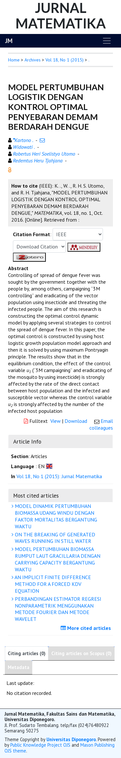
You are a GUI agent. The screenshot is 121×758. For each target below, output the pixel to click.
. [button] (88, 60)
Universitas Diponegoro (71, 739)
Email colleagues (101, 424)
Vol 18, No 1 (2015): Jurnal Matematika (59, 476)
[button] (9, 169)
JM (9, 41)
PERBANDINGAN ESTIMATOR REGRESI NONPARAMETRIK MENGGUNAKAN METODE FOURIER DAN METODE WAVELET (57, 609)
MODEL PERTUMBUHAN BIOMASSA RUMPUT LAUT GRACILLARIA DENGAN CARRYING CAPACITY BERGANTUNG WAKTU (56, 559)
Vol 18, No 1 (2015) (64, 60)
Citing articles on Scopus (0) (81, 653)
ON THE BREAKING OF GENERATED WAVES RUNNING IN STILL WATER (54, 537)
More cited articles (86, 628)
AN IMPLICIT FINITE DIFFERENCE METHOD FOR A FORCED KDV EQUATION (52, 584)
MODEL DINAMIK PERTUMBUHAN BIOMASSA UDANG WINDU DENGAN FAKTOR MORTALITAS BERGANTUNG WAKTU (55, 516)
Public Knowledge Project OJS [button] (40, 745)
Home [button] (14, 60)
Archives (33, 60)
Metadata (18, 667)
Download (76, 421)
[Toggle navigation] (107, 40)
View (55, 421)
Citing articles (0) (26, 653)
